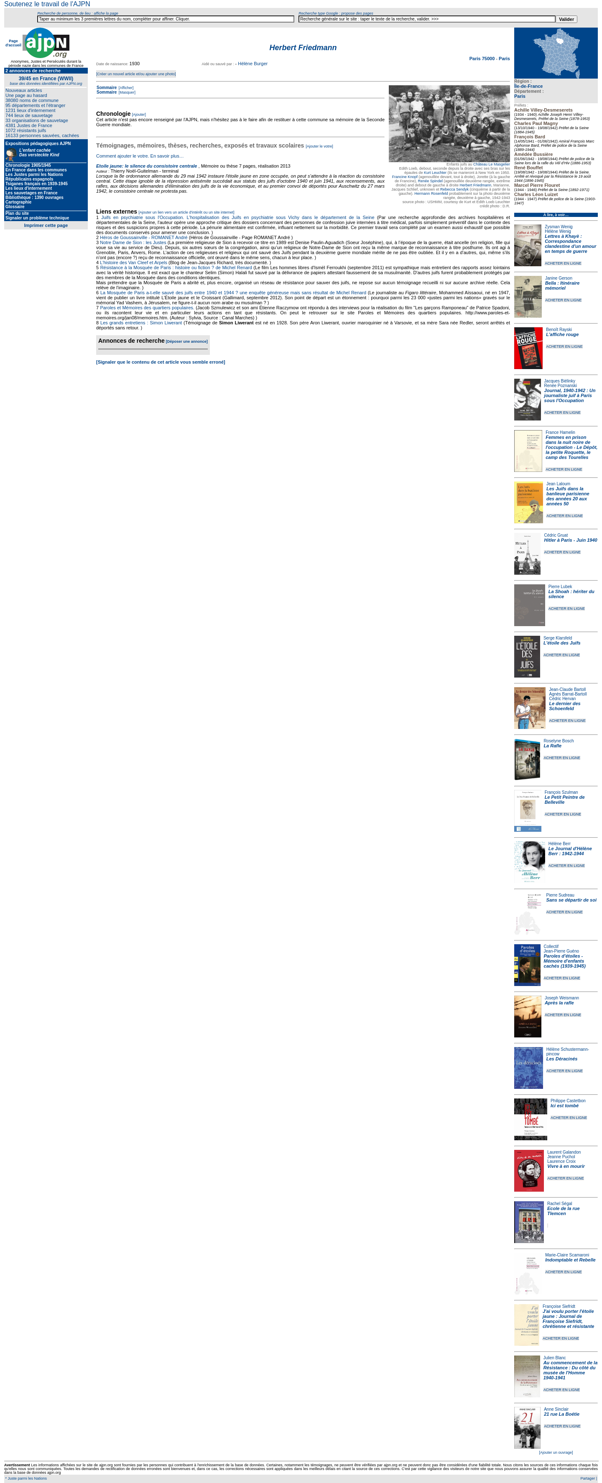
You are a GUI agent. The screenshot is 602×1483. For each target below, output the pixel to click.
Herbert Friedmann (475, 185)
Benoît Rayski (559, 329)
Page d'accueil (13, 43)
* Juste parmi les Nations (25, 1478)
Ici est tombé (565, 1105)
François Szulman (561, 792)
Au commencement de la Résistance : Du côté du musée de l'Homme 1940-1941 (570, 1370)
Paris (519, 96)
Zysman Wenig (559, 226)
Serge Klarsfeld (557, 638)
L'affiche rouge (562, 334)
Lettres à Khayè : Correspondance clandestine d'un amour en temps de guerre (570, 244)
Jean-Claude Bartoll (567, 689)
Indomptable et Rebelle (570, 1259)
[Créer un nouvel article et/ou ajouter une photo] (136, 74)
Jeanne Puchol (561, 1156)
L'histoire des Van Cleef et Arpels (133, 262)
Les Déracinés (562, 1058)
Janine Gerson (558, 278)
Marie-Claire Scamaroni (567, 1255)
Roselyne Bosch (558, 741)
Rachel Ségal (559, 1203)
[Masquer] (126, 92)
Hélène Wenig (558, 231)
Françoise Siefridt (559, 1306)
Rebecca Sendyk (454, 189)
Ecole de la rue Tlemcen (563, 1211)
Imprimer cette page (46, 225)
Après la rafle (559, 1002)
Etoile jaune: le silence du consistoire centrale (146, 165)
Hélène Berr (559, 843)
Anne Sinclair (556, 1409)
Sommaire (107, 87)
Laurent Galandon (564, 1152)
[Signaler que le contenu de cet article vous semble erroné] (160, 361)
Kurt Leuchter (435, 173)
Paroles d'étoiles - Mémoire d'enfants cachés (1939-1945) (565, 960)
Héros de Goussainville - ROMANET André (144, 237)
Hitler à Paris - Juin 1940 (570, 540)
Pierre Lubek (560, 586)
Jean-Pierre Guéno (561, 951)
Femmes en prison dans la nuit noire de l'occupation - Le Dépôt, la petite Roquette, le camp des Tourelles (571, 447)
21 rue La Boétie (561, 1414)
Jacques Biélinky (559, 381)
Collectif (551, 946)
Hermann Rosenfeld (431, 193)
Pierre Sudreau (560, 895)
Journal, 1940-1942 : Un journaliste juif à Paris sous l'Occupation (570, 395)
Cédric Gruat (556, 535)
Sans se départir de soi (571, 899)
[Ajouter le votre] (319, 146)
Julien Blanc (554, 1358)
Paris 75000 (482, 58)
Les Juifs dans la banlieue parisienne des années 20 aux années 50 (567, 496)
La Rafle (552, 745)
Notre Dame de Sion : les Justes (133, 242)
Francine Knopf (405, 177)
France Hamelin (560, 432)
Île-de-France (528, 86)
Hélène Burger (253, 63)
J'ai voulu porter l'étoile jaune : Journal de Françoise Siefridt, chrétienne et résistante (568, 1319)
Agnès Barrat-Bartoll (568, 694)
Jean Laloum (558, 484)
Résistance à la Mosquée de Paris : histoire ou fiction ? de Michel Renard (176, 267)
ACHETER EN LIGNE (563, 263)
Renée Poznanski (560, 385)
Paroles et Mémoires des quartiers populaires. (147, 307)
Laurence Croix (561, 1161)
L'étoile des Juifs (562, 642)
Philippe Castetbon (568, 1100)
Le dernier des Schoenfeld (564, 706)
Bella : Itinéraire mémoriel (562, 285)
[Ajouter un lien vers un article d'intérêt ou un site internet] (186, 212)
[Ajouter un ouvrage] (556, 1452)
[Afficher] (125, 88)
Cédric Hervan (562, 698)
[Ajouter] (139, 114)
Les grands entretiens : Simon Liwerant (141, 322)
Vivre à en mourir (565, 1166)
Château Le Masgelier (491, 164)
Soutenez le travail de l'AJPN (47, 4)
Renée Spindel (430, 181)
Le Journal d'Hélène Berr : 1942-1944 (570, 851)
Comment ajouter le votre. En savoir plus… (140, 155)
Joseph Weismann (562, 998)
